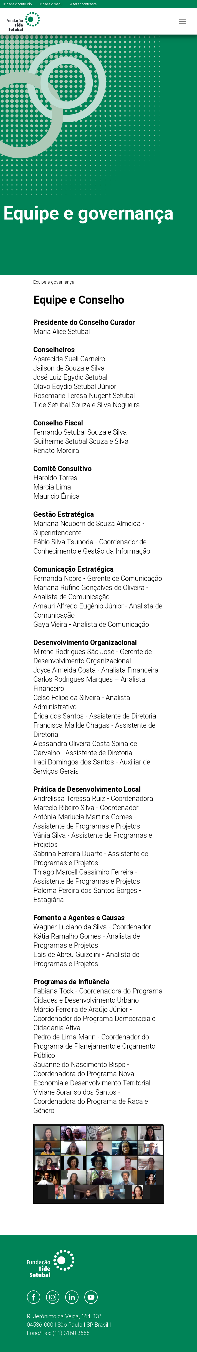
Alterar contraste (83, 4)
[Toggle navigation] (182, 21)
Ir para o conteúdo (17, 4)
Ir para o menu (50, 4)
